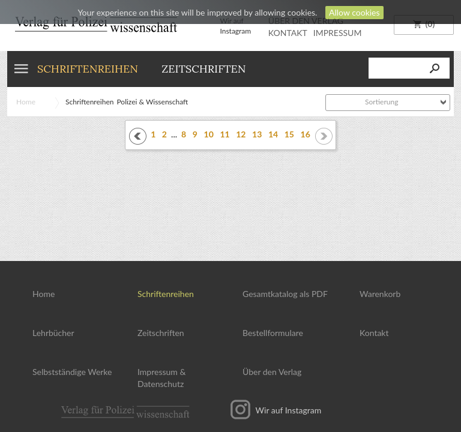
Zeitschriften (203, 69)
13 (257, 134)
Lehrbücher (53, 333)
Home (25, 101)
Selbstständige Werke (72, 372)
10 (209, 134)
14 (273, 134)
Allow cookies (354, 12)
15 (289, 134)
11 (224, 134)
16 (305, 134)
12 (241, 134)
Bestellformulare (273, 333)
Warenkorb (380, 294)
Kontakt (374, 333)
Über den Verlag (272, 372)
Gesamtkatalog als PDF (285, 294)
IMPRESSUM (337, 33)
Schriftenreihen (87, 69)
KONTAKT (287, 33)
